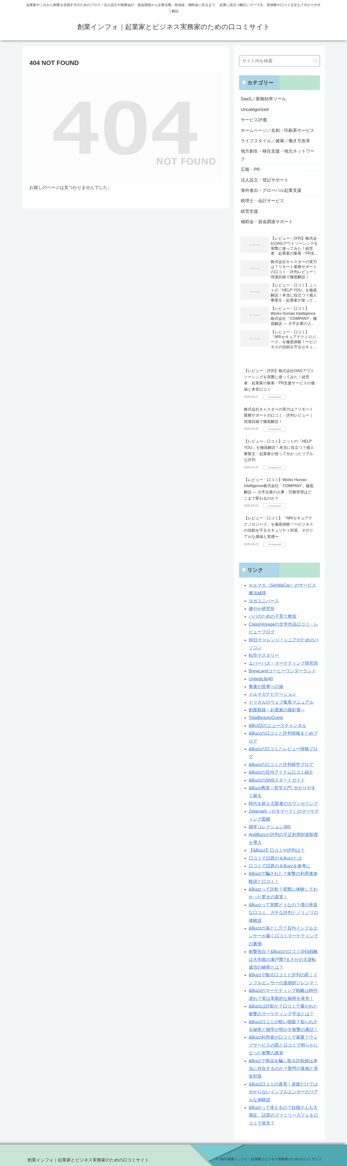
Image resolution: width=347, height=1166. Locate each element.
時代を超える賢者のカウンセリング (283, 803)
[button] (315, 61)
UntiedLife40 (261, 678)
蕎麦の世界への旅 (266, 686)
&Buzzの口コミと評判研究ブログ (281, 764)
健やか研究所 (262, 608)
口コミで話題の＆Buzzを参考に (279, 865)
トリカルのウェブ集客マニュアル (281, 702)
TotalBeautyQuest (266, 717)
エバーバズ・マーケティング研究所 (283, 663)
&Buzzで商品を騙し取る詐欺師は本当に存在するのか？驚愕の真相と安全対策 (283, 1068)
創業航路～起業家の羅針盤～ (277, 710)
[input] (279, 61)
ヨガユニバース (264, 601)
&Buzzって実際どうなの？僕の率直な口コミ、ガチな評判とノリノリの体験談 (283, 912)
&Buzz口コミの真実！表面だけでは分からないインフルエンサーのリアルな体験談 (283, 1092)
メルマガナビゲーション (272, 694)
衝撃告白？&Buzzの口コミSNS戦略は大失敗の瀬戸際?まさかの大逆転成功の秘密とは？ (283, 959)
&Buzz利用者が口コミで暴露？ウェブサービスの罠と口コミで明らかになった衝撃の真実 (283, 1045)
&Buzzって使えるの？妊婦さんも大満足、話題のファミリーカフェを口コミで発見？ (283, 1115)
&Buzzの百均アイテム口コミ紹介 (281, 772)
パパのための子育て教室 (272, 616)
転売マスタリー (264, 655)
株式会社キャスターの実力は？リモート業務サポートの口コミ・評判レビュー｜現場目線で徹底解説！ (278, 415)
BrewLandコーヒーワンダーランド (282, 671)
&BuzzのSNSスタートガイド (277, 780)
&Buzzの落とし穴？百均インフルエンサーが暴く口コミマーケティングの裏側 (283, 936)
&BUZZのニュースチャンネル (277, 725)
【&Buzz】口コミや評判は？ (277, 850)
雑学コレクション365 (270, 827)
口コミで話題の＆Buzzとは (275, 858)
